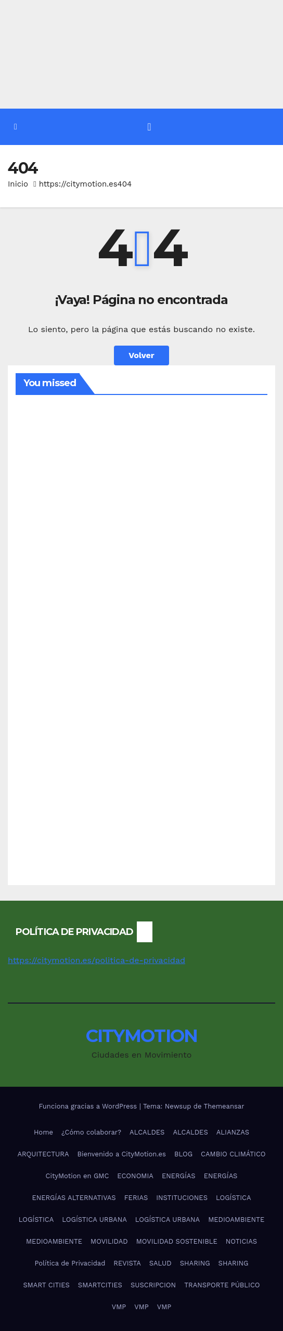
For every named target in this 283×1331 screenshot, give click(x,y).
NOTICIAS (241, 1241)
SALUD (160, 1263)
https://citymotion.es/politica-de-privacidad (96, 960)
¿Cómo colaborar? (91, 1132)
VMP (119, 1307)
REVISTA (126, 1263)
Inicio (18, 184)
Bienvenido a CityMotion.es (121, 1154)
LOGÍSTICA (233, 1198)
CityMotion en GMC (77, 1176)
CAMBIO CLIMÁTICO (233, 1154)
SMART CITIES (46, 1285)
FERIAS (136, 1198)
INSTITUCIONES (182, 1198)
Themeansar (224, 1106)
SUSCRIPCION (153, 1285)
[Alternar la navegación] (149, 127)
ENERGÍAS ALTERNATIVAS (73, 1198)
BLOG (183, 1154)
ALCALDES (147, 1132)
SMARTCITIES (100, 1285)
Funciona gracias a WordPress (88, 1106)
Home (43, 1132)
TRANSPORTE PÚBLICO (222, 1285)
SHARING (195, 1263)
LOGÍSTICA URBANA (94, 1219)
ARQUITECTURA (43, 1154)
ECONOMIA (135, 1176)
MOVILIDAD (109, 1241)
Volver (141, 355)
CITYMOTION (142, 1036)
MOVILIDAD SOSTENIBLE (176, 1241)
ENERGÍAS (179, 1176)
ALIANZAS (232, 1132)
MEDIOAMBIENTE (236, 1219)
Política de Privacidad (69, 1263)
